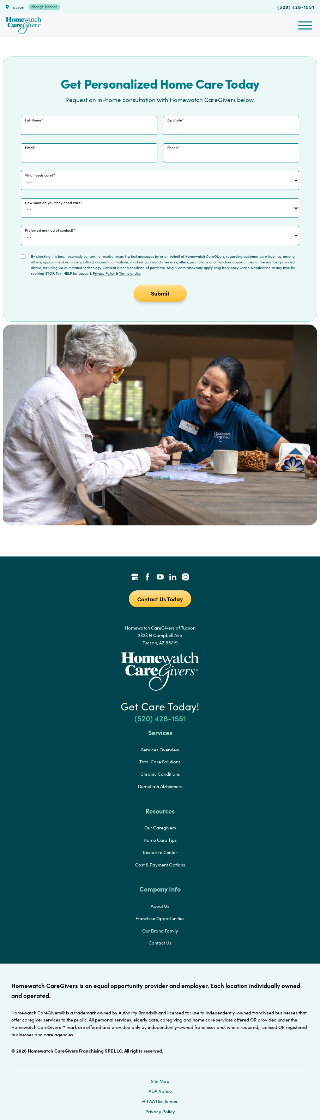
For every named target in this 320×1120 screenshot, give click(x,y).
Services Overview (160, 749)
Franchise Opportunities (160, 918)
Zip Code (174, 120)
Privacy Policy (104, 273)
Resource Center (160, 852)
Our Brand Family (160, 931)
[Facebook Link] (147, 577)
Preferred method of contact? (49, 230)
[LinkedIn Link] (172, 577)
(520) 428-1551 (295, 7)
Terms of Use (129, 273)
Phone (172, 147)
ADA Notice (160, 1091)
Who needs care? (39, 175)
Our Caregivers (160, 827)
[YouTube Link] (160, 577)
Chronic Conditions (160, 774)
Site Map (160, 1081)
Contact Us (160, 943)
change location (44, 6)
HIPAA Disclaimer (160, 1101)
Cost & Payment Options (160, 865)
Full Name (33, 120)
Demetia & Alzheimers (160, 786)
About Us (160, 906)
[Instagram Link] (185, 577)
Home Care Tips (160, 840)
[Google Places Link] (134, 577)
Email (29, 147)
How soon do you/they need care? (53, 202)
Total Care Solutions (160, 761)
